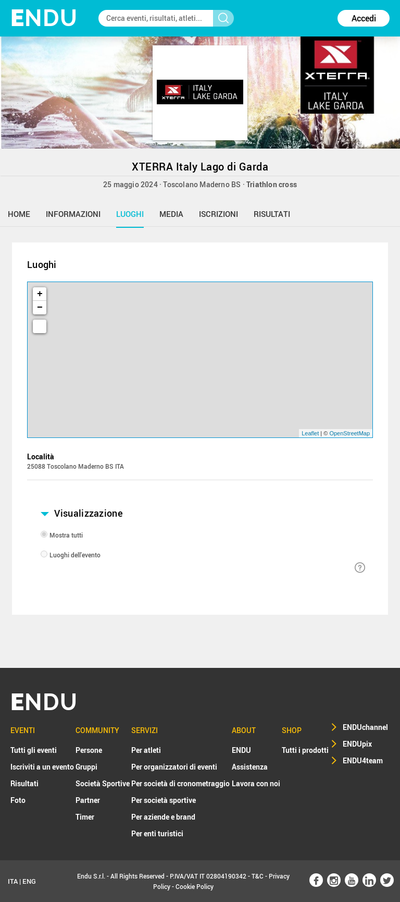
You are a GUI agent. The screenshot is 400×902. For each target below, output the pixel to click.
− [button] (40, 307)
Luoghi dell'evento (75, 555)
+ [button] (40, 294)
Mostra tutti (66, 535)
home (19, 214)
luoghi (130, 214)
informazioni (73, 214)
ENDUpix (357, 744)
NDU (44, 18)
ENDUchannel (365, 727)
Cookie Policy (195, 886)
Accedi (364, 18)
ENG (29, 881)
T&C (258, 876)
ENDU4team (363, 760)
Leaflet (310, 433)
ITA (13, 881)
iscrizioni (218, 214)
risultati (272, 214)
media (171, 214)
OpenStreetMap (349, 433)
